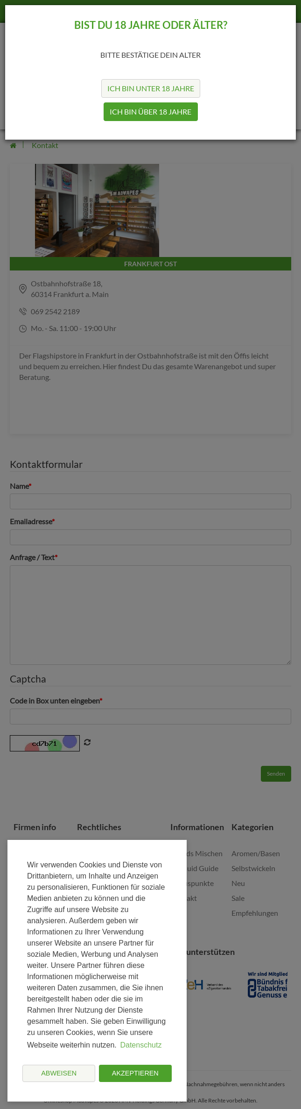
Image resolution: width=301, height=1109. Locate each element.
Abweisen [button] (59, 1073)
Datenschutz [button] (140, 1045)
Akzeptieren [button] (135, 1073)
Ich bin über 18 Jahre (150, 111)
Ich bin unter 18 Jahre (150, 88)
